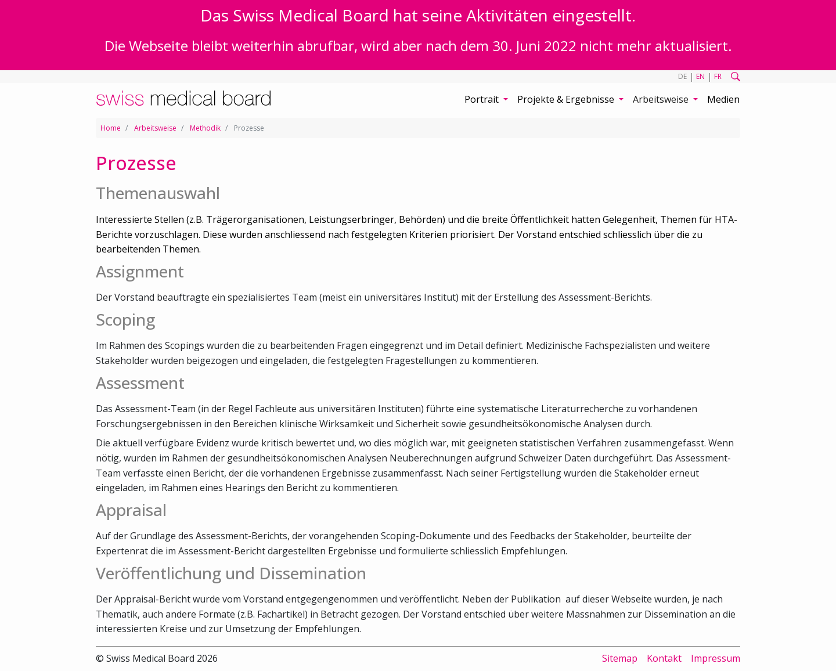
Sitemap (619, 658)
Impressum (715, 658)
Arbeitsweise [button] (662, 99)
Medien (723, 99)
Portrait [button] (482, 99)
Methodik (205, 128)
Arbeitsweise (155, 128)
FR (718, 76)
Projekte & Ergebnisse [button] (567, 99)
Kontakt (664, 658)
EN (700, 76)
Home (110, 128)
